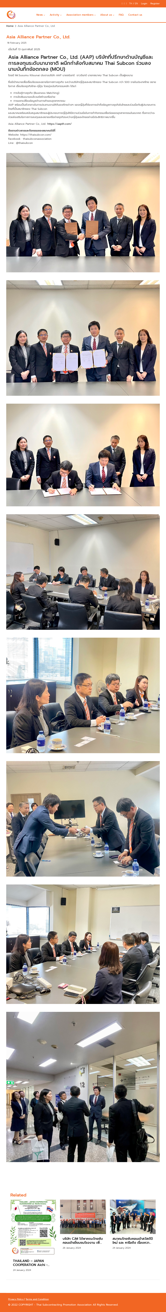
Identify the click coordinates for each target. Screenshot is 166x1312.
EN (136, 3)
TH (131, 3)
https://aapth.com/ (59, 124)
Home (10, 26)
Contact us (135, 15)
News (40, 15)
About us (107, 15)
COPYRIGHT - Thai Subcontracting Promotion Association (56, 1305)
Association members (81, 15)
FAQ (121, 15)
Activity (56, 15)
